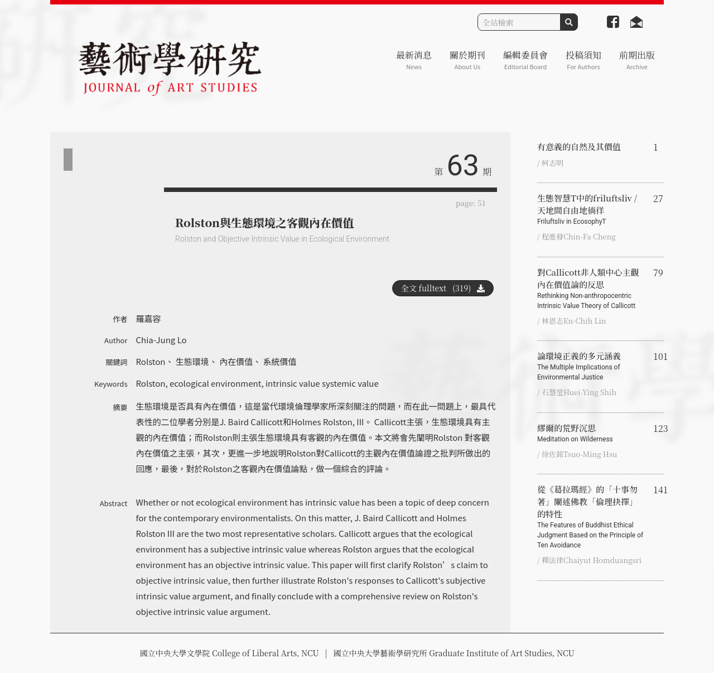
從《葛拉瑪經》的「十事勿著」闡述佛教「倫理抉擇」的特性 (590, 516)
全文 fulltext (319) (443, 288)
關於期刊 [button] (467, 60)
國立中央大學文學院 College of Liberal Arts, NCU (229, 652)
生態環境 (192, 361)
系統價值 (280, 361)
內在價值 (236, 361)
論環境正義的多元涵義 (590, 366)
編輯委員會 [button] (525, 60)
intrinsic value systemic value (322, 383)
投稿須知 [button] (583, 60)
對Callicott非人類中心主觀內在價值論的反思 (590, 288)
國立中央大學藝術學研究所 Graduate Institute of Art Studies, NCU (454, 652)
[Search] (519, 22)
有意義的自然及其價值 (579, 146)
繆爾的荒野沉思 (590, 433)
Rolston (151, 361)
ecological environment (215, 383)
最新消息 (414, 60)
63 (463, 165)
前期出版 (637, 60)
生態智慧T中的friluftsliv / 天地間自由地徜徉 (590, 209)
